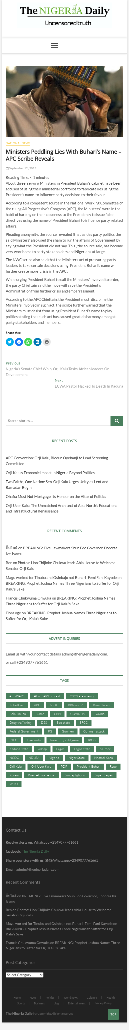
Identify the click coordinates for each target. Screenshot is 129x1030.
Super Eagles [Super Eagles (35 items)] (103, 775)
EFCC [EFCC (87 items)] (84, 722)
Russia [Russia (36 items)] (14, 775)
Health (110, 997)
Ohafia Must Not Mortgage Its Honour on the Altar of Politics (56, 496)
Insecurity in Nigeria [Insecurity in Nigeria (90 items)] (64, 740)
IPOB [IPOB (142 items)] (92, 740)
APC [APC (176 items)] (37, 705)
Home (17, 997)
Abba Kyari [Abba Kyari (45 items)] (17, 705)
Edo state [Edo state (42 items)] (63, 722)
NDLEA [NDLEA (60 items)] (33, 758)
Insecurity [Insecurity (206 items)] (34, 740)
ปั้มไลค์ (12, 548)
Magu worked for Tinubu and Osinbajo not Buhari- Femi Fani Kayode (61, 577)
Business (39, 1003)
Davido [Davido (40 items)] (99, 714)
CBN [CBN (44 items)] (57, 714)
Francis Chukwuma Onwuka (28, 598)
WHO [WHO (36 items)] (14, 784)
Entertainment (77, 1003)
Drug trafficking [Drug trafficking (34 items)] (21, 722)
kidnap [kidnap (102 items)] (42, 749)
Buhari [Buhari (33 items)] (40, 714)
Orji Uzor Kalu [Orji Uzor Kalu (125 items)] (41, 766)
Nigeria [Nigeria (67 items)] (54, 758)
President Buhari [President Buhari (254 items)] (88, 766)
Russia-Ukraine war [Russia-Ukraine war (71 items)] (41, 775)
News (33, 997)
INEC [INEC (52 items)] (13, 740)
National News (18, 143)
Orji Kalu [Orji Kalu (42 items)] (16, 766)
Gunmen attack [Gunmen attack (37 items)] (93, 731)
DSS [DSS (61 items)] (44, 722)
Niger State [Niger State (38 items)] (76, 758)
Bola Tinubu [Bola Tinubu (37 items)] (18, 714)
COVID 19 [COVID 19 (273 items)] (77, 714)
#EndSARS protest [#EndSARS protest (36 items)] (47, 696)
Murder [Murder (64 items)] (105, 749)
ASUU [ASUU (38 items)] (54, 705)
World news (71, 997)
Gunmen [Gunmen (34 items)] (68, 731)
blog (56, 1003)
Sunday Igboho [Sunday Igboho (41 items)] (74, 775)
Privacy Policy (103, 1003)
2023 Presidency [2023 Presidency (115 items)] (82, 696)
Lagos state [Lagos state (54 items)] (82, 749)
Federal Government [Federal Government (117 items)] (24, 731)
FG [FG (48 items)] (50, 731)
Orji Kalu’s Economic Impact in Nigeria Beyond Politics (50, 472)
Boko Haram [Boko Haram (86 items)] (101, 705)
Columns (92, 997)
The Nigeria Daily (35, 851)
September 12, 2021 (21, 168)
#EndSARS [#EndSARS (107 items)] (17, 696)
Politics (50, 997)
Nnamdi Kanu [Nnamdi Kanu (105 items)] (103, 758)
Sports (21, 1003)
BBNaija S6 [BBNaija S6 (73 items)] (76, 705)
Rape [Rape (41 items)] (113, 766)
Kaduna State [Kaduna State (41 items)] (19, 749)
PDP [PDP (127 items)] (64, 766)
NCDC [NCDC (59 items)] (14, 758)
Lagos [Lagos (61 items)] (60, 749)
